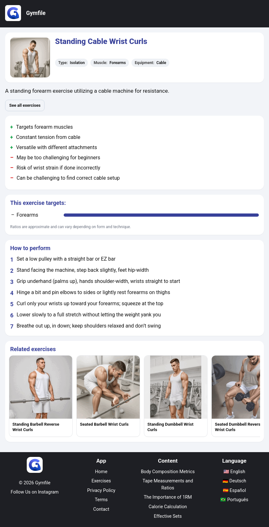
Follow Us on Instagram (35, 492)
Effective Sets (168, 516)
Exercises (101, 481)
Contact (101, 509)
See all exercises (24, 105)
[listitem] (41, 396)
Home (101, 471)
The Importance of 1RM (168, 497)
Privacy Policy (101, 490)
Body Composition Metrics (168, 471)
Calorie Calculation (168, 506)
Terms (101, 499)
